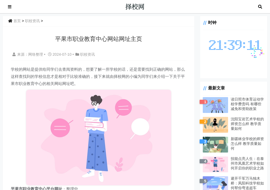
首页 (17, 21)
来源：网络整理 (27, 54)
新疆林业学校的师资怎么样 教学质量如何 (247, 143)
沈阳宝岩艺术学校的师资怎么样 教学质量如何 (247, 124)
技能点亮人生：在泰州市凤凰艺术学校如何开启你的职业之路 (247, 163)
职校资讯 (32, 21)
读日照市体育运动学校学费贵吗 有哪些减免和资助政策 (247, 104)
